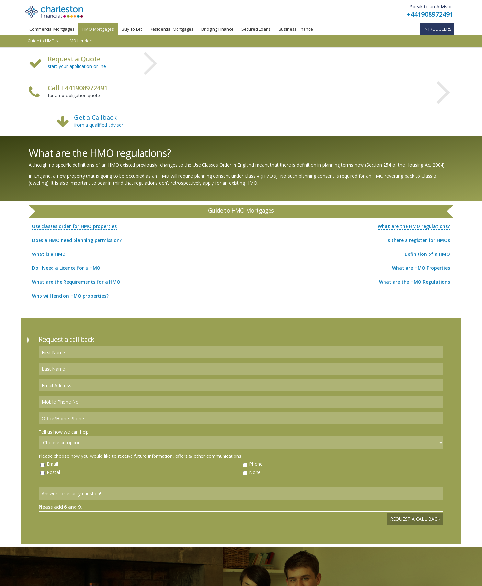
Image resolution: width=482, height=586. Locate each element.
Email (52, 464)
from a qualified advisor (98, 125)
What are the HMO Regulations (414, 282)
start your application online (77, 66)
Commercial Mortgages (52, 29)
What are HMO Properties (421, 268)
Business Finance (296, 29)
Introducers (438, 29)
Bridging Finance (217, 29)
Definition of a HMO (427, 254)
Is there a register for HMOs (418, 240)
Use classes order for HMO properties (74, 226)
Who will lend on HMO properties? (70, 296)
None (255, 472)
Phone (256, 464)
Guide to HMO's (43, 41)
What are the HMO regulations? (414, 226)
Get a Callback (95, 117)
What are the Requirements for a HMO (76, 282)
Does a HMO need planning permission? (77, 240)
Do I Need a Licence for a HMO (66, 268)
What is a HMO (49, 254)
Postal (53, 472)
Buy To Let (132, 29)
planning (203, 176)
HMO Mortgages (98, 29)
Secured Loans (256, 29)
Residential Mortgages (172, 29)
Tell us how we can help (64, 432)
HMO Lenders (80, 41)
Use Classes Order (212, 165)
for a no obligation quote (78, 91)
